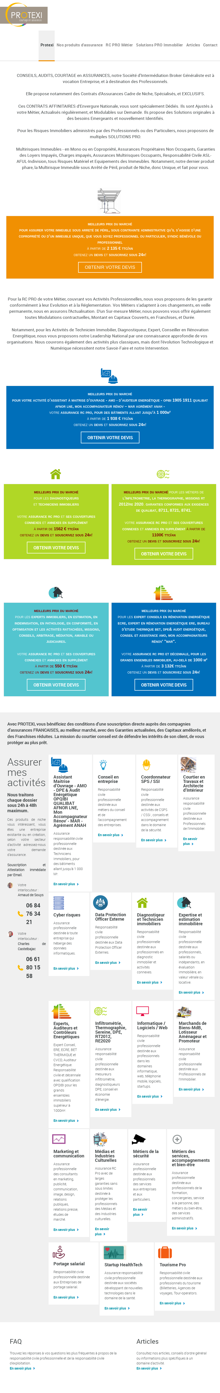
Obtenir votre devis (110, 267)
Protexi (47, 45)
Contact (210, 45)
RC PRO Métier (119, 45)
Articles (193, 45)
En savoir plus (64, 884)
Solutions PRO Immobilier (159, 45)
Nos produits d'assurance (80, 45)
